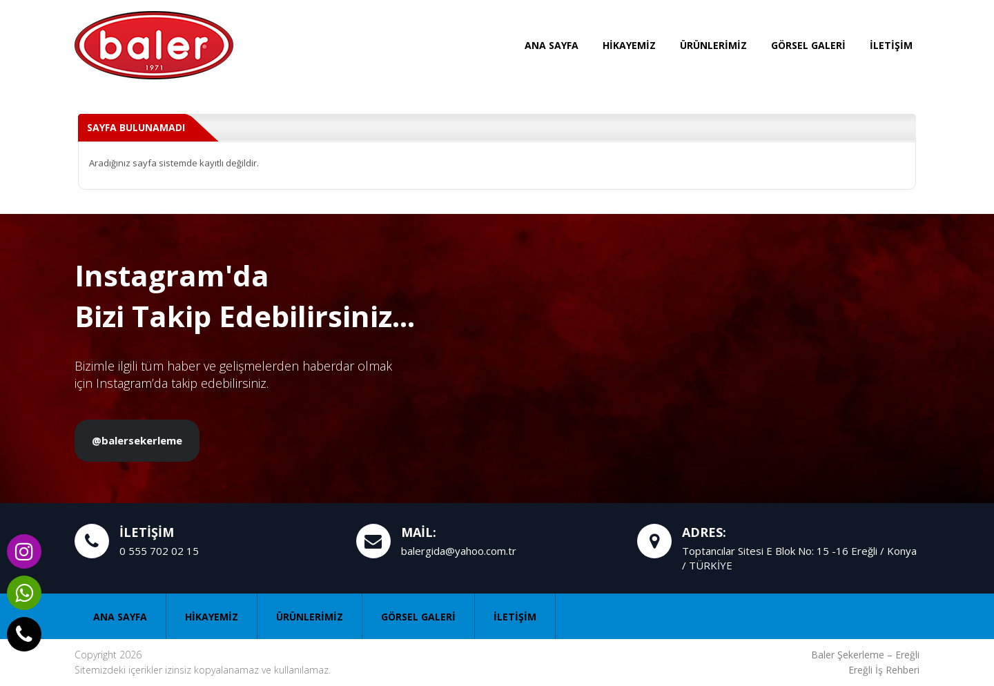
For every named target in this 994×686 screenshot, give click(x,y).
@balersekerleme (137, 440)
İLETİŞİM (891, 45)
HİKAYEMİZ (629, 45)
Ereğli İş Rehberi (883, 669)
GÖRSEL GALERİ (808, 45)
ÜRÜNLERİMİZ (713, 45)
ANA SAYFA (551, 45)
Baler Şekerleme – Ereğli (865, 654)
